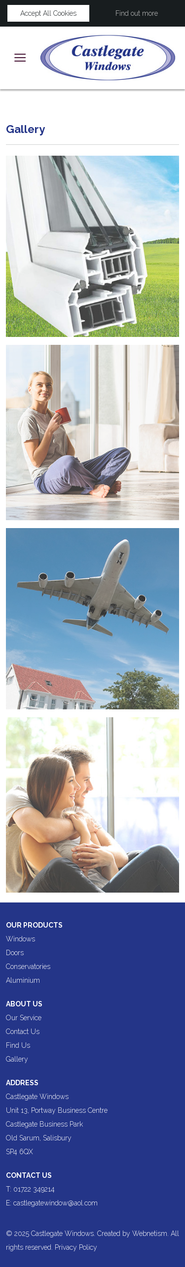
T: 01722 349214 (30, 1189)
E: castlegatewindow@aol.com (53, 1203)
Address (22, 1083)
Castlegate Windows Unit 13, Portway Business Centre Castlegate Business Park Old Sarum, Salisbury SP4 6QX (57, 1124)
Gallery (17, 1059)
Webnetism (149, 1233)
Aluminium (23, 980)
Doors (15, 953)
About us (24, 1004)
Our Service (23, 1018)
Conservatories (28, 966)
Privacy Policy (76, 1247)
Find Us (18, 1045)
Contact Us (22, 1031)
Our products (34, 925)
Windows (20, 939)
